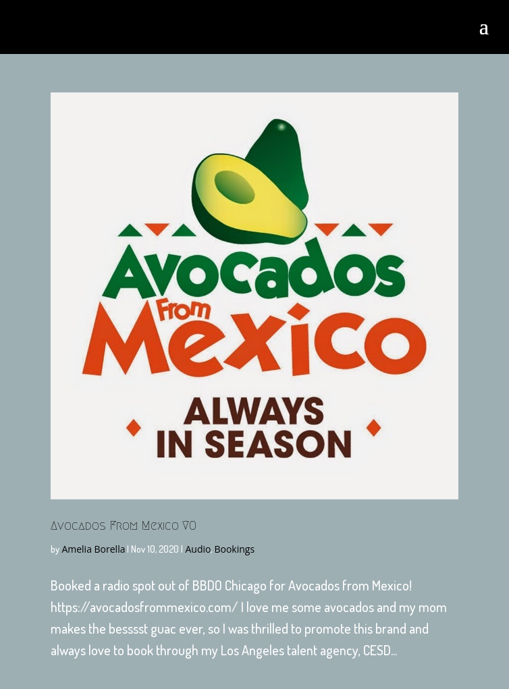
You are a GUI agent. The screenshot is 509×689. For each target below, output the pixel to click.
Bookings (234, 549)
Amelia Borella (93, 549)
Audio (198, 549)
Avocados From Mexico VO (123, 525)
